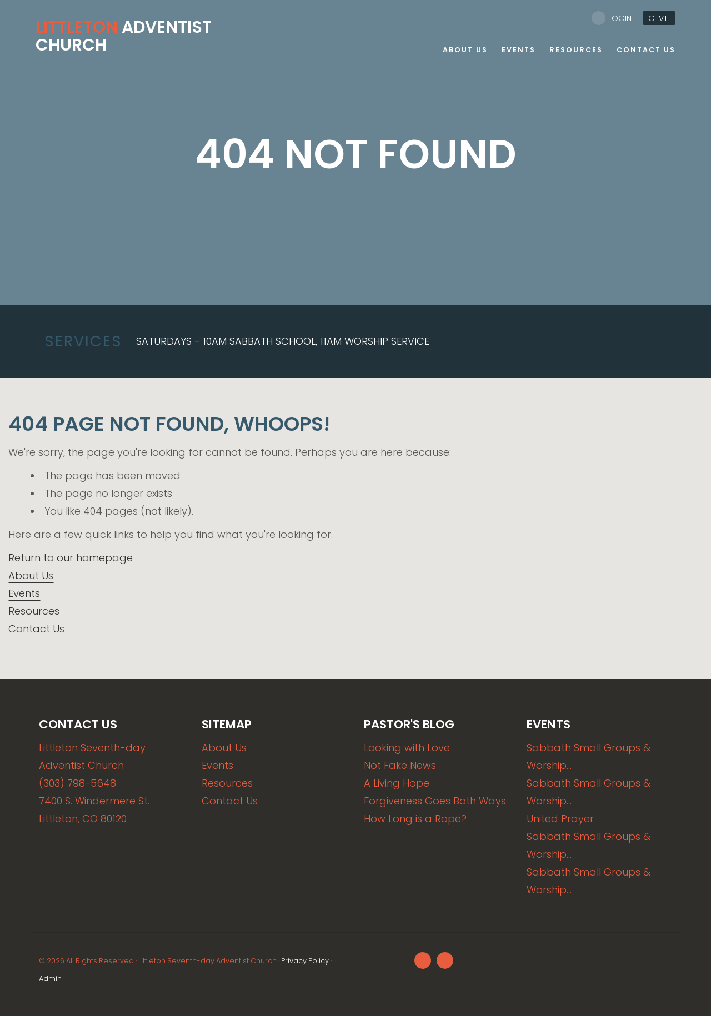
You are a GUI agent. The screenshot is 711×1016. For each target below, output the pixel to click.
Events (24, 593)
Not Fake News (400, 765)
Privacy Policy (305, 960)
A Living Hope (396, 783)
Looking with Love (407, 748)
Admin (50, 978)
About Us (30, 575)
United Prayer (560, 819)
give (659, 18)
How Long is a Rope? (415, 819)
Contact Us (36, 629)
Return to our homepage (70, 558)
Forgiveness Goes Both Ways (435, 801)
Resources (33, 611)
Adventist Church (124, 36)
